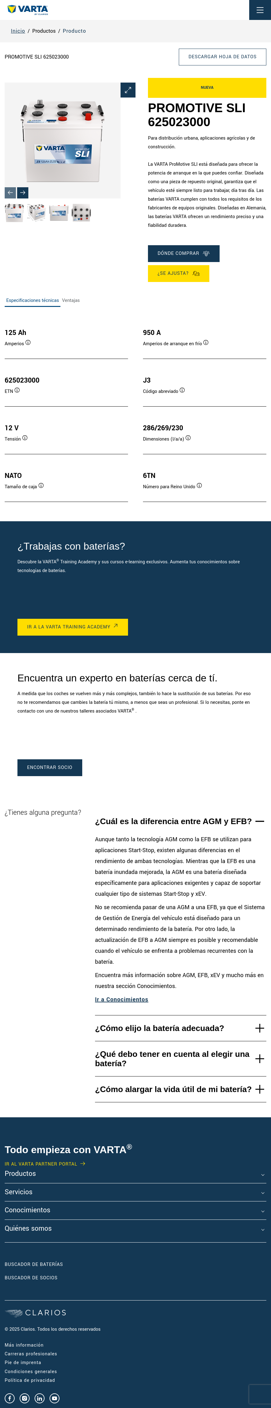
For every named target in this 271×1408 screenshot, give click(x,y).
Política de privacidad (30, 1380)
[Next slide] (22, 192)
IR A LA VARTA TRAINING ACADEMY (68, 627)
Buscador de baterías (34, 1264)
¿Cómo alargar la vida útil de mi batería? (173, 1089)
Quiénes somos (28, 1228)
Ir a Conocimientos (121, 999)
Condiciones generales (31, 1371)
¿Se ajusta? (179, 273)
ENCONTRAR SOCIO (50, 767)
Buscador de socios (31, 1278)
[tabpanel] (135, 409)
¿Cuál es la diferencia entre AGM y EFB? (173, 821)
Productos (20, 1174)
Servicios (18, 1192)
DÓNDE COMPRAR (184, 253)
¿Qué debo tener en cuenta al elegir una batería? (172, 1058)
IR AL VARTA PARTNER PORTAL (41, 1164)
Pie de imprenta (23, 1362)
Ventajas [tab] (71, 300)
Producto (74, 31)
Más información (24, 1345)
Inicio (18, 31)
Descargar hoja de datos (222, 57)
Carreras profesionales (31, 1354)
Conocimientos (27, 1210)
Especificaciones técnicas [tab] (32, 300)
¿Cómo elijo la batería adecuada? (159, 1028)
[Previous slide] (10, 192)
